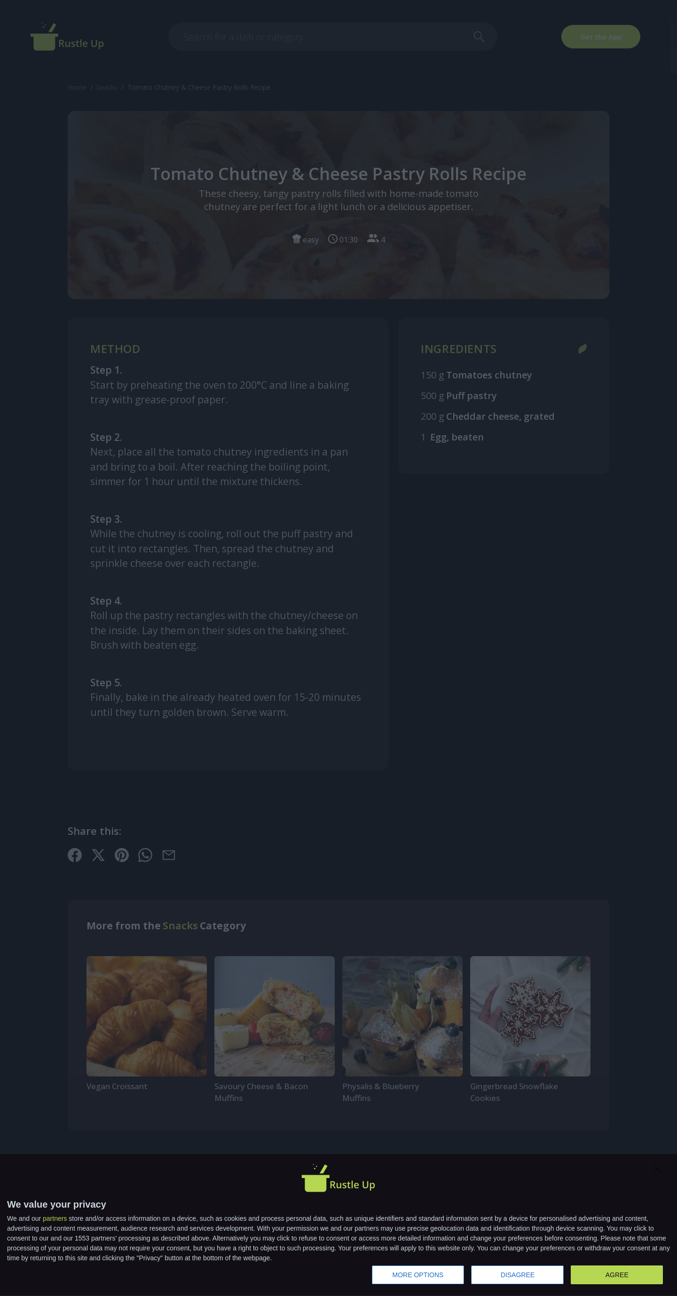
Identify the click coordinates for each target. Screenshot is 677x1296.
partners (55, 1218)
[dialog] (338, 1225)
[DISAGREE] (660, 1171)
